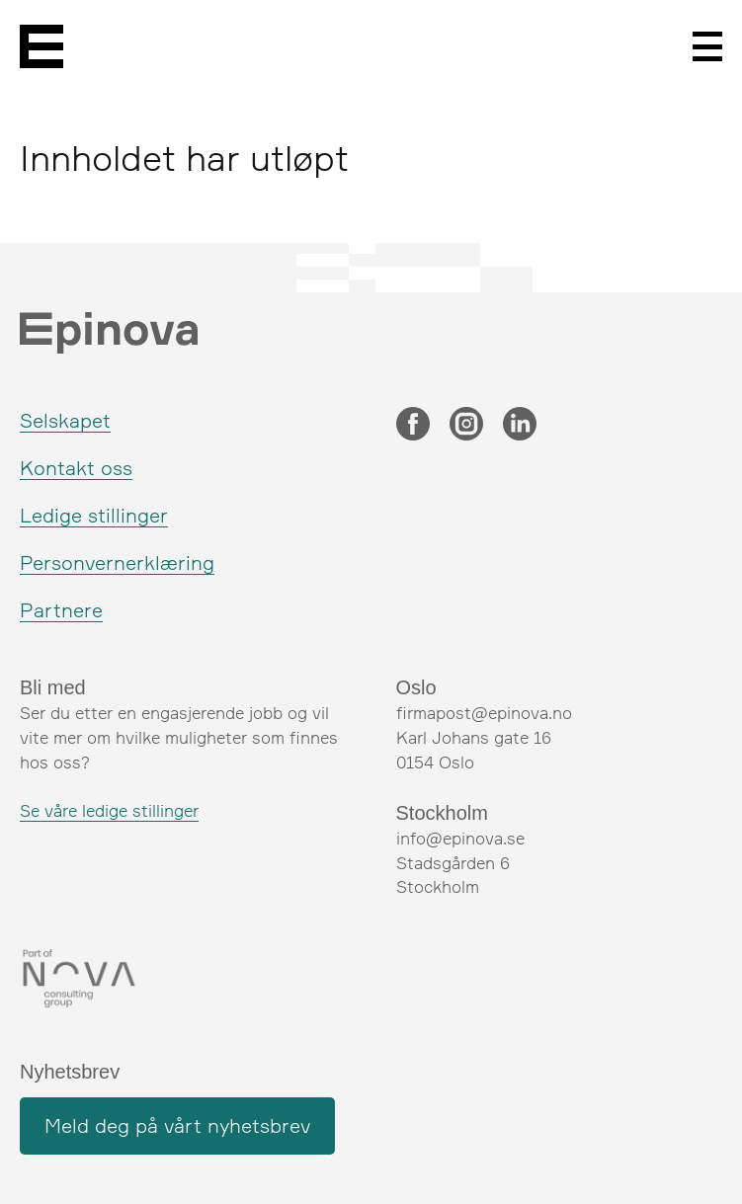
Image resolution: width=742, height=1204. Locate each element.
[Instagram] (466, 425)
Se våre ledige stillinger (109, 810)
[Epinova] (41, 46)
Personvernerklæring (117, 562)
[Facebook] (413, 425)
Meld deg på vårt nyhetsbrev (177, 1125)
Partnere (61, 610)
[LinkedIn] (519, 425)
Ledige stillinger (94, 515)
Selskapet (65, 420)
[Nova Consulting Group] (183, 978)
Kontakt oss (76, 467)
